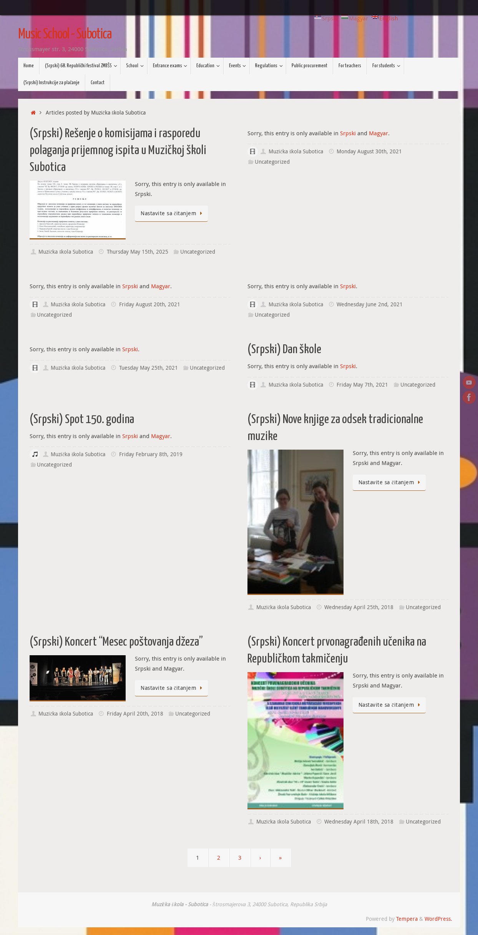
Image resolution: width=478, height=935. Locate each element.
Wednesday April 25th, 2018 (358, 607)
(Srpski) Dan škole (284, 350)
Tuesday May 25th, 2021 (148, 367)
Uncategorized (197, 251)
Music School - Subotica (64, 35)
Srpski (348, 133)
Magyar (378, 133)
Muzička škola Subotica (65, 251)
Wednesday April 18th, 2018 (358, 821)
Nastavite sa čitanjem (173, 213)
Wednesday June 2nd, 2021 (370, 304)
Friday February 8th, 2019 (151, 454)
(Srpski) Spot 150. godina (82, 420)
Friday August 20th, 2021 (149, 304)
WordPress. (438, 918)
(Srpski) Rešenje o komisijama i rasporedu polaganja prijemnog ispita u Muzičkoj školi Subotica (118, 151)
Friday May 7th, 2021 (362, 384)
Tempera (407, 918)
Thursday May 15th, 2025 (137, 251)
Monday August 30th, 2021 (369, 151)
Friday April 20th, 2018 (135, 713)
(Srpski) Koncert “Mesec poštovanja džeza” (116, 642)
